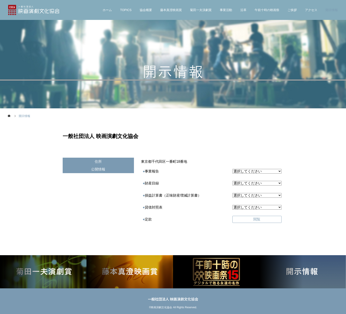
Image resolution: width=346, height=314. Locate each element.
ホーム (107, 10)
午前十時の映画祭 (267, 10)
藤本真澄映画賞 (171, 10)
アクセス (311, 10)
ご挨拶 (292, 10)
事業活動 (226, 10)
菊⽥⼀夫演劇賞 (201, 10)
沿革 (243, 10)
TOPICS (126, 10)
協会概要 (146, 10)
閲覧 (256, 219)
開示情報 (331, 10)
